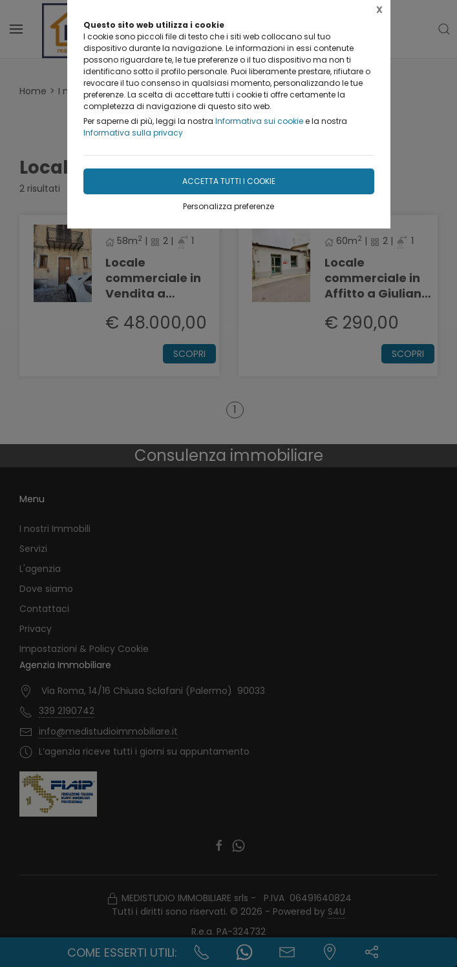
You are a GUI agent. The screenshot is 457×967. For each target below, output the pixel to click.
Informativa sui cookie (259, 121)
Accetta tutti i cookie (228, 181)
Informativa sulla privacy (133, 132)
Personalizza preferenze (228, 206)
